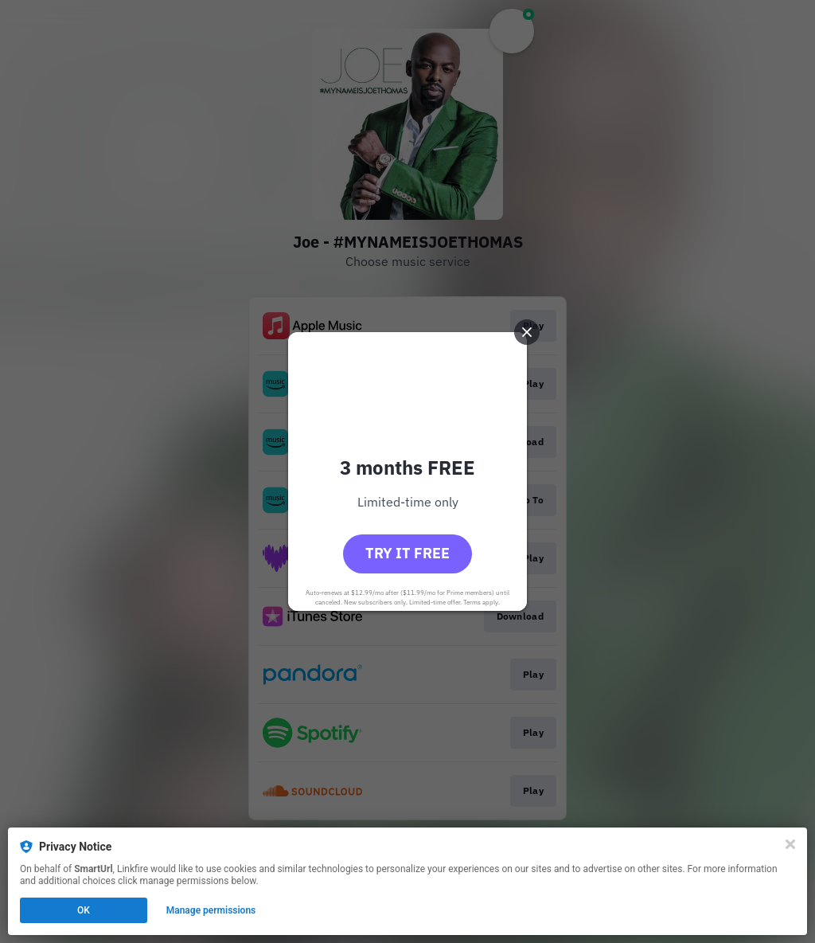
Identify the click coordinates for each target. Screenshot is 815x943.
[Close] (790, 844)
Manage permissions (211, 910)
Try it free (407, 553)
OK (83, 910)
